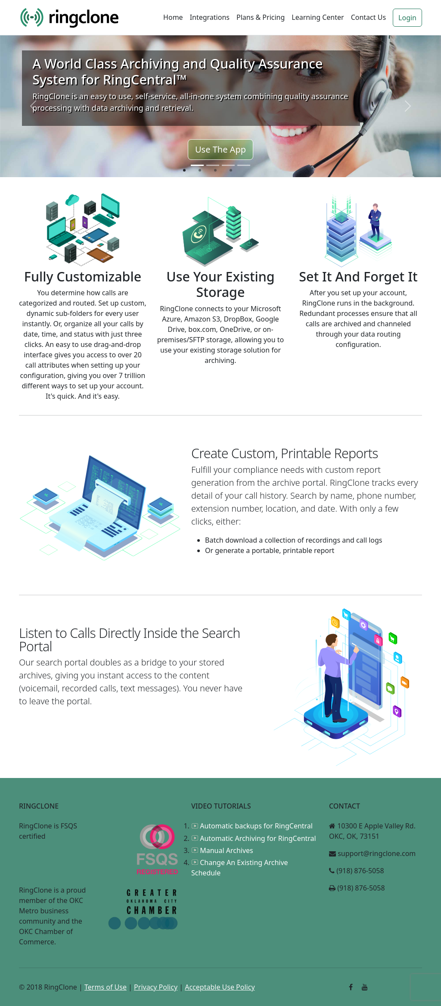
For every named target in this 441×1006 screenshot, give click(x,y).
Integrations (210, 17)
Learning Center (318, 17)
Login (407, 17)
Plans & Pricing (260, 17)
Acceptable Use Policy (220, 987)
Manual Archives (222, 850)
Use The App (220, 149)
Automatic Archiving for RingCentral (253, 838)
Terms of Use (105, 987)
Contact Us (368, 17)
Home (173, 17)
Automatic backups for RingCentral (252, 826)
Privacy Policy (155, 987)
